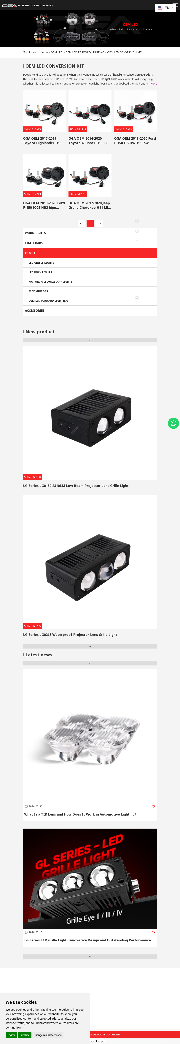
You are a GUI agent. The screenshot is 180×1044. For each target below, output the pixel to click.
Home (44, 52)
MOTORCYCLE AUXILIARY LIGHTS (50, 281)
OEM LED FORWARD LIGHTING (85, 52)
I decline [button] (25, 1035)
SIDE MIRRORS (38, 291)
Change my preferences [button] (47, 1035)
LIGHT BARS (34, 243)
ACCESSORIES (34, 311)
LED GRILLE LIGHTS (41, 262)
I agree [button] (11, 1035)
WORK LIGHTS (35, 233)
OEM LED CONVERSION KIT (124, 52)
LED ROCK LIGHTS (40, 272)
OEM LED (57, 52)
